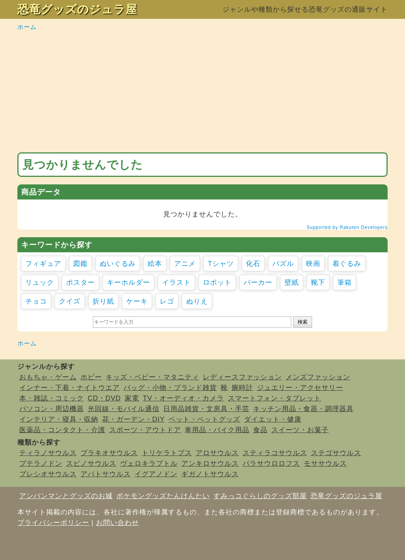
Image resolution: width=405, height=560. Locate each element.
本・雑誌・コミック (51, 398)
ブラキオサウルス (109, 453)
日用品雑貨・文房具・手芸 (206, 409)
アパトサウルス (105, 474)
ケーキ (137, 301)
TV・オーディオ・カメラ (183, 398)
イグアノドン (156, 474)
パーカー (258, 282)
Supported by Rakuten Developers (347, 227)
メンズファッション (318, 377)
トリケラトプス (167, 453)
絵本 (155, 263)
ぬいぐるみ (118, 263)
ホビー (91, 377)
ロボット (217, 282)
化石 (253, 263)
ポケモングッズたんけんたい (163, 496)
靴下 (318, 282)
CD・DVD (104, 398)
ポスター (80, 282)
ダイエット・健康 (272, 419)
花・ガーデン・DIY (133, 419)
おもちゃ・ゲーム (48, 377)
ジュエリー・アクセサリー (300, 387)
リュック (39, 282)
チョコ (36, 301)
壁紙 (291, 282)
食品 (260, 430)
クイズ (69, 301)
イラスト (176, 282)
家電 (132, 398)
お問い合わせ (117, 522)
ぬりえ (197, 301)
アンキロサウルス (210, 463)
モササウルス (325, 463)
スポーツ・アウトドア (145, 430)
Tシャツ (221, 263)
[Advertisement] (202, 92)
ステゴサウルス (336, 453)
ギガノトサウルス (210, 474)
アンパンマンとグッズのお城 (66, 496)
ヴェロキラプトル (149, 463)
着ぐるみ (346, 263)
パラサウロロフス (271, 463)
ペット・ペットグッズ (204, 419)
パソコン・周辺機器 (51, 409)
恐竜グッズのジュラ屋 (77, 9)
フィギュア (43, 263)
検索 (303, 322)
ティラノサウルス (48, 453)
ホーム (27, 27)
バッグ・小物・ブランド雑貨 (170, 387)
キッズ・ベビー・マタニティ (152, 377)
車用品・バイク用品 (217, 430)
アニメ (185, 263)
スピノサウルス (91, 463)
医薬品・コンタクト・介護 (62, 430)
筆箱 (344, 282)
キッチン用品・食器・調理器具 (303, 409)
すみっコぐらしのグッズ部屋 (260, 496)
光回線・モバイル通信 (123, 409)
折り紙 (103, 301)
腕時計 (242, 387)
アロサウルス (217, 453)
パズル (283, 263)
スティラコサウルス (275, 453)
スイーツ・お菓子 (300, 430)
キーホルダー (128, 282)
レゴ (167, 301)
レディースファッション (242, 377)
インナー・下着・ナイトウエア (69, 387)
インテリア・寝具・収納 (58, 419)
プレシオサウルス (48, 474)
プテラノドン (40, 463)
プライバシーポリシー (53, 522)
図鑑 (80, 263)
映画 (313, 263)
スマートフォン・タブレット (274, 398)
